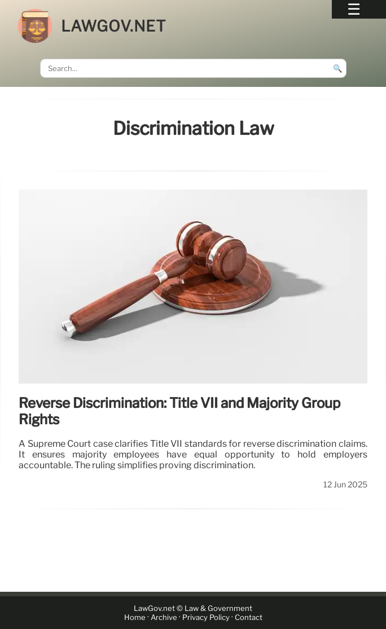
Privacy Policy (206, 617)
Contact (248, 617)
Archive (164, 617)
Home (135, 617)
